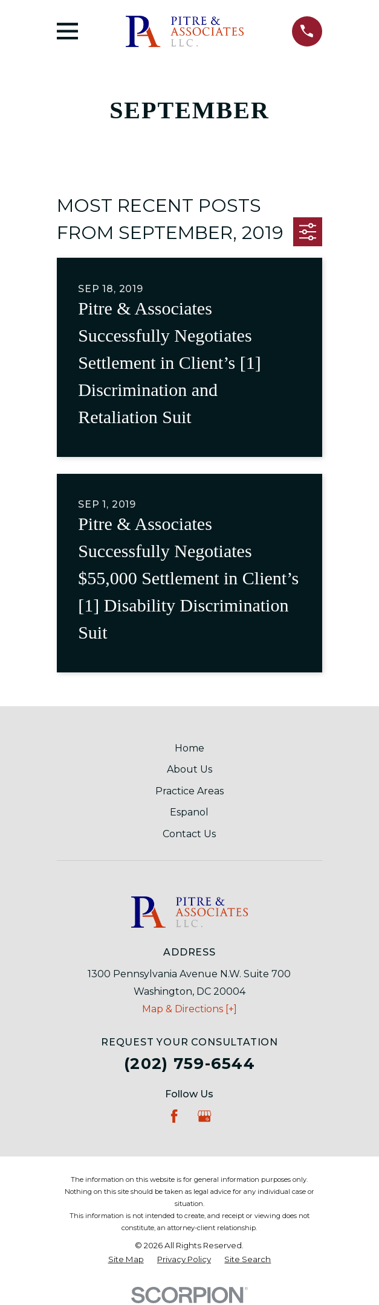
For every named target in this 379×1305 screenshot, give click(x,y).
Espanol (189, 812)
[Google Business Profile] (204, 1116)
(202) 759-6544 (189, 1063)
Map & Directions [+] (189, 1009)
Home (189, 748)
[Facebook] (174, 1116)
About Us (189, 769)
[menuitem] (126, 1259)
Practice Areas (189, 791)
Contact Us (189, 834)
